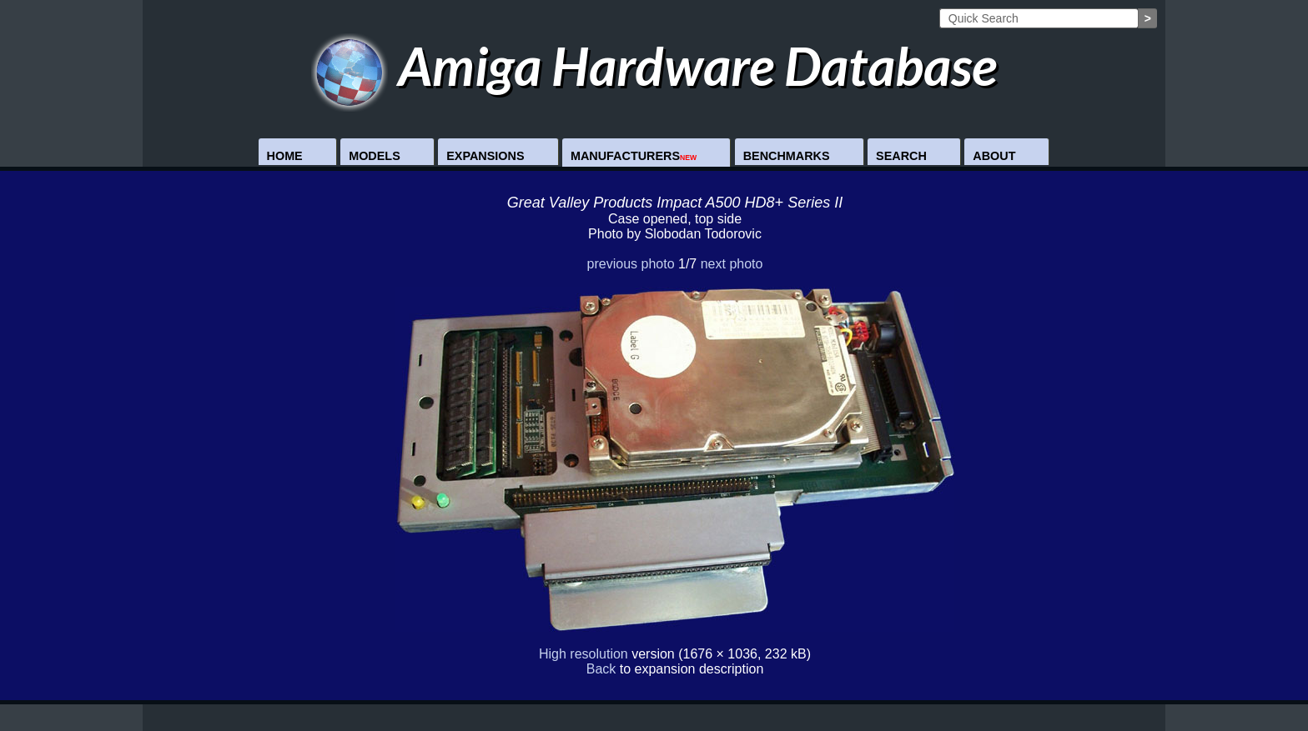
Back (601, 669)
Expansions (485, 156)
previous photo (631, 264)
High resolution (583, 654)
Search (901, 156)
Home (285, 156)
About (994, 156)
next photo (732, 264)
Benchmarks (786, 156)
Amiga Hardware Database (654, 65)
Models (374, 156)
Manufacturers (634, 156)
